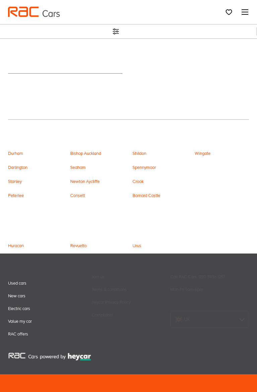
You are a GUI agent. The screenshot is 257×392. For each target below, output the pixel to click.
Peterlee (16, 195)
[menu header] (34, 12)
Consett (77, 195)
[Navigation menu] (243, 12)
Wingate (202, 153)
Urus (137, 245)
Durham (15, 153)
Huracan (16, 245)
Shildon (139, 153)
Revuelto (78, 245)
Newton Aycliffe (85, 181)
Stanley (15, 181)
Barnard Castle (146, 195)
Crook (138, 181)
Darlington (17, 167)
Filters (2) (128, 31)
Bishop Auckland (85, 153)
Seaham (78, 167)
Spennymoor (144, 167)
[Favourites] (229, 12)
